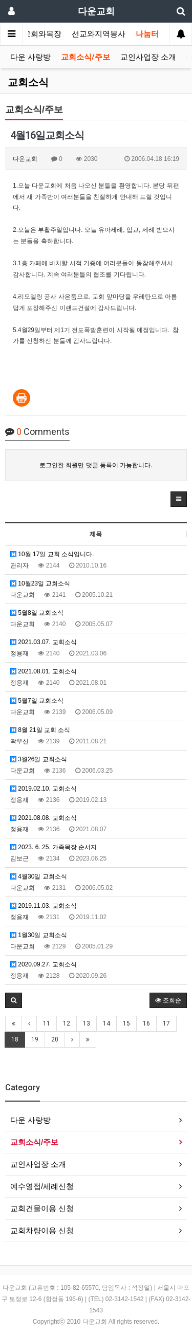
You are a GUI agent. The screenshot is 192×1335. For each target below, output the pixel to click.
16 (146, 1023)
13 (86, 1023)
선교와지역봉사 (98, 34)
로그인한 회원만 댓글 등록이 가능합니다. (96, 465)
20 (54, 1039)
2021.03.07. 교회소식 (43, 642)
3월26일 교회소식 (38, 759)
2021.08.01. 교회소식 (43, 671)
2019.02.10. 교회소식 (43, 788)
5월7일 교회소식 (36, 700)
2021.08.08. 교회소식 (43, 817)
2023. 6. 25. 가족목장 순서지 (53, 847)
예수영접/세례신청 (42, 1186)
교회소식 (28, 82)
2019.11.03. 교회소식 (43, 905)
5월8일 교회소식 (36, 612)
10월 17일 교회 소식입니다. (52, 554)
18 (14, 1039)
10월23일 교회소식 (40, 583)
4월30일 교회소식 (38, 876)
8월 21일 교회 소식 (40, 730)
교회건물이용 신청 (42, 1208)
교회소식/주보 (85, 57)
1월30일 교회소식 (38, 935)
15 (126, 1023)
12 (66, 1023)
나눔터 (147, 34)
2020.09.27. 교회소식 (43, 964)
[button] (178, 499)
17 (166, 1023)
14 (106, 1023)
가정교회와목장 (34, 34)
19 (34, 1039)
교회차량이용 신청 (42, 1230)
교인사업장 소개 (148, 57)
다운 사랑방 (30, 57)
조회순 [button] (168, 1000)
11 (46, 1023)
